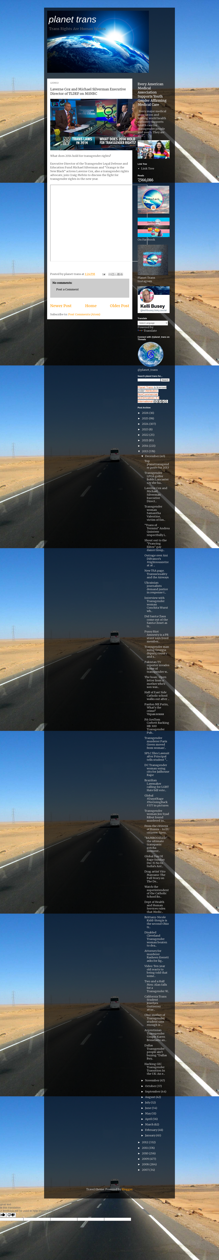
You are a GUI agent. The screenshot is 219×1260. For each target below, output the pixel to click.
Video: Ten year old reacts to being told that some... (155, 971)
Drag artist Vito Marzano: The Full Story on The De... (154, 876)
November (152, 1080)
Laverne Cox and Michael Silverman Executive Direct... (155, 494)
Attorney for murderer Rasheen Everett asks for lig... (156, 955)
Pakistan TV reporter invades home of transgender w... (156, 667)
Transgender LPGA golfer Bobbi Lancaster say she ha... (156, 478)
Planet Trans (145, 387)
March (149, 1124)
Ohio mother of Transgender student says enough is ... (154, 1020)
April (149, 1119)
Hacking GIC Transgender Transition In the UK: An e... (154, 1069)
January (150, 1135)
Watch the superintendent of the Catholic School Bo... (156, 891)
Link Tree (147, 168)
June (148, 1108)
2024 (145, 424)
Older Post (119, 305)
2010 (145, 1153)
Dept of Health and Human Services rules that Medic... (154, 907)
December (152, 456)
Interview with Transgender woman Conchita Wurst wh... (156, 604)
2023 (145, 429)
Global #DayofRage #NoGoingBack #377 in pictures (156, 800)
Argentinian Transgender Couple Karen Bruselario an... (155, 1035)
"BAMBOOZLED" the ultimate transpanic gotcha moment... (155, 844)
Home (91, 305)
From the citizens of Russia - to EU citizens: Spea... (156, 829)
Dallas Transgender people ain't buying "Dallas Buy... (155, 1052)
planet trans (72, 19)
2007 (145, 1170)
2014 (145, 446)
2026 (145, 413)
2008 (145, 1164)
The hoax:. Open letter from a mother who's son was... (155, 682)
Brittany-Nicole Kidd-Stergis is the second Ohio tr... (156, 922)
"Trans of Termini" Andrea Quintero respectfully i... (157, 530)
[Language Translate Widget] (153, 323)
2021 (145, 440)
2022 (145, 435)
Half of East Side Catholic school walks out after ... (156, 696)
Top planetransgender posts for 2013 (156, 464)
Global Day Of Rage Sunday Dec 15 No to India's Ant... (154, 861)
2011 (145, 1148)
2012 (145, 1142)
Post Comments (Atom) (84, 314)
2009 (145, 1159)
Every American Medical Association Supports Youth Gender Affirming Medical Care (152, 94)
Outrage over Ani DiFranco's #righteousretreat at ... (156, 560)
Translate (147, 330)
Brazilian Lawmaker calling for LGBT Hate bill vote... (156, 785)
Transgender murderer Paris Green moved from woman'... (155, 743)
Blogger (127, 1189)
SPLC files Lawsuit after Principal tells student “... (156, 756)
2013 (145, 451)
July (148, 1102)
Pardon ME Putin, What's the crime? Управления (156, 709)
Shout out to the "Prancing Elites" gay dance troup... (155, 545)
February (151, 1130)
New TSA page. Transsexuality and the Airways (156, 574)
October (151, 1086)
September (153, 1091)
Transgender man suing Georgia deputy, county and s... (156, 651)
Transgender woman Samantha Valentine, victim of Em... (154, 513)
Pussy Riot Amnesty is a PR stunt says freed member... (156, 636)
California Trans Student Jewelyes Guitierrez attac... (155, 1003)
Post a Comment (67, 289)
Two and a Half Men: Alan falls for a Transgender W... (156, 986)
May (148, 1113)
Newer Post (61, 305)
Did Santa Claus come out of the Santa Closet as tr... (156, 621)
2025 (145, 418)
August (150, 1097)
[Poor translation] (11, 1215)
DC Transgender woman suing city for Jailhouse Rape (156, 770)
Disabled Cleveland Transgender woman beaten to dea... (155, 939)
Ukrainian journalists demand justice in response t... (156, 587)
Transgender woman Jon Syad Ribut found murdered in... (156, 815)
